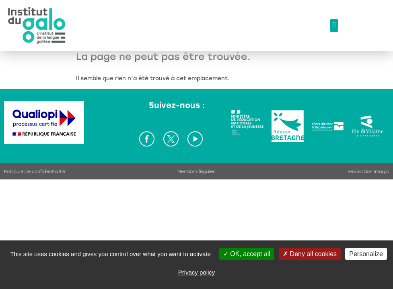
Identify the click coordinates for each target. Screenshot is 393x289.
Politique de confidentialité (34, 171)
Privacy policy (196, 272)
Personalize (366, 253)
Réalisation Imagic (368, 171)
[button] (334, 25)
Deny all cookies (310, 253)
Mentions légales (196, 171)
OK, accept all (246, 253)
